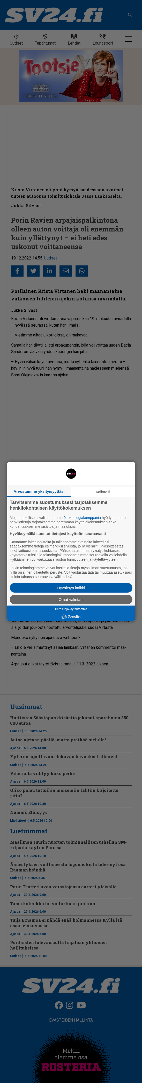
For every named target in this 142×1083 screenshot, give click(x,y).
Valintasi (103, 492)
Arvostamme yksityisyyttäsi (39, 491)
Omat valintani (71, 599)
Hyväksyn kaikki (71, 588)
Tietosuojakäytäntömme (71, 609)
